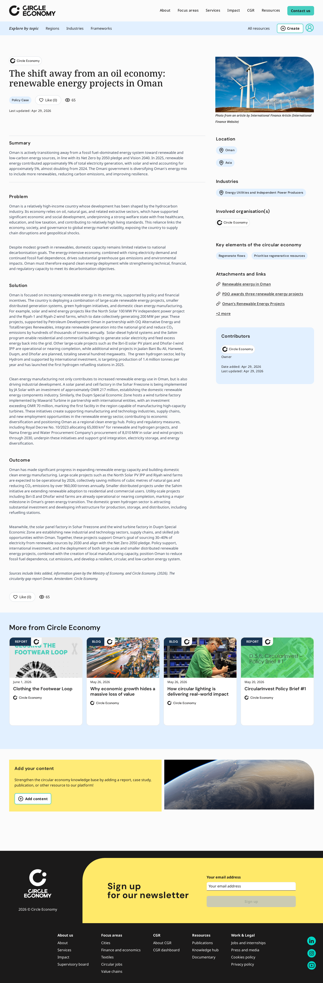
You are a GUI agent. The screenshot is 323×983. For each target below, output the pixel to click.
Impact (63, 957)
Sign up (251, 901)
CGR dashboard (166, 949)
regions (52, 28)
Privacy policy (242, 964)
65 (70, 100)
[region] (161, 681)
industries (75, 28)
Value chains (111, 971)
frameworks (101, 28)
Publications (202, 942)
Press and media (245, 949)
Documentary (203, 957)
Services (64, 949)
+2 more (223, 313)
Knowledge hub (205, 949)
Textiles (107, 957)
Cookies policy (243, 957)
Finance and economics (121, 949)
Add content (33, 798)
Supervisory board (73, 964)
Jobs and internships (248, 942)
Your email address (224, 877)
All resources (259, 28)
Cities (105, 942)
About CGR (162, 942)
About (63, 942)
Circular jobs (111, 964)
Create (290, 28)
